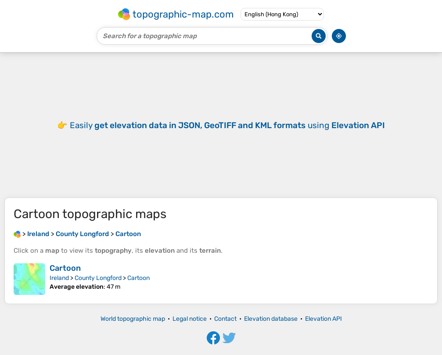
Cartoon (65, 268)
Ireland (59, 278)
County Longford (98, 278)
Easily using (227, 125)
